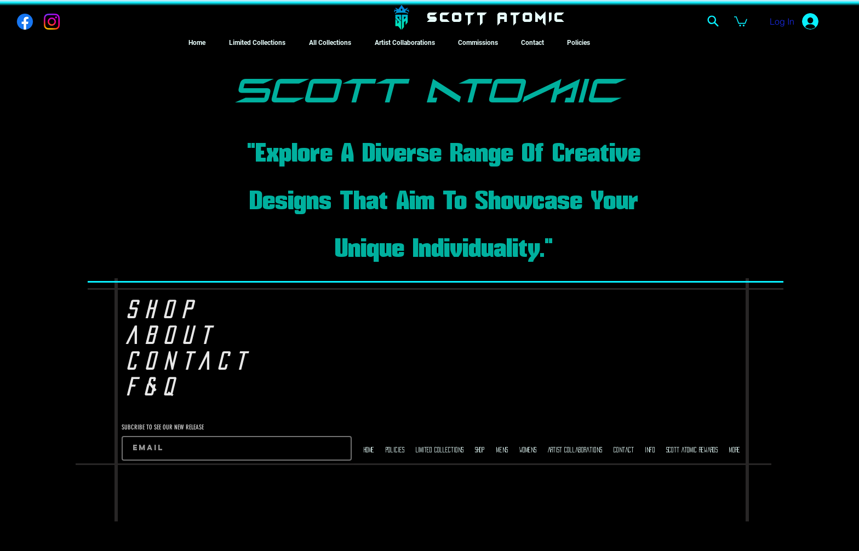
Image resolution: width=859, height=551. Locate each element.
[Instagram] (51, 21)
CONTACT (189, 361)
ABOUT (171, 335)
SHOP (163, 309)
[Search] (713, 21)
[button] (740, 20)
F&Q (153, 386)
